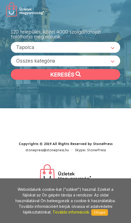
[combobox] (65, 47)
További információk (71, 212)
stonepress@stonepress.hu (47, 150)
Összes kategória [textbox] (35, 61)
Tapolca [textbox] (25, 47)
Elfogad (99, 212)
